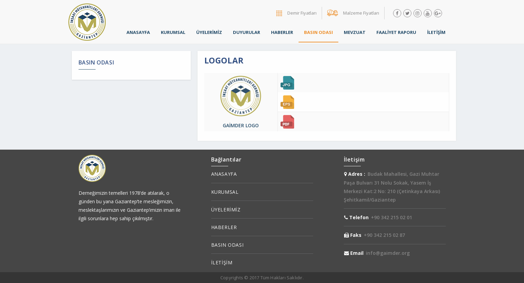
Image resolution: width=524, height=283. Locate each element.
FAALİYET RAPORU (396, 32)
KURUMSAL (173, 32)
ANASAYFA (138, 32)
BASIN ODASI (318, 32)
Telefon (356, 217)
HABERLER (282, 32)
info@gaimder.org (388, 253)
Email (354, 253)
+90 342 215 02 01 (391, 217)
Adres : (354, 174)
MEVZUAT (355, 32)
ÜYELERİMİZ (209, 32)
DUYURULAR (246, 32)
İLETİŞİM (436, 32)
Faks (352, 235)
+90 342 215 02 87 (384, 235)
